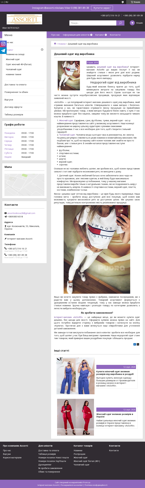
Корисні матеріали (12, 457)
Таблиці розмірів (13, 114)
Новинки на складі (15, 54)
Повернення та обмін (16, 92)
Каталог (99, 34)
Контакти (115, 34)
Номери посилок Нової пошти (53, 457)
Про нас (55, 34)
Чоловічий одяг (67, 134)
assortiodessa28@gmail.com (21, 213)
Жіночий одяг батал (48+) (87, 461)
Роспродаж (79, 454)
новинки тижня (13, 74)
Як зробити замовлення (50, 468)
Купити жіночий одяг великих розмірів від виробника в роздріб (115, 372)
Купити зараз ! (102, 7)
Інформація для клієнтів (76, 34)
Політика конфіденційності (96, 485)
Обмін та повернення (49, 471)
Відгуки (8, 99)
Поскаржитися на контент (72, 485)
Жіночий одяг (13, 59)
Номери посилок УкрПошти (52, 461)
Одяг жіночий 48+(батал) (19, 64)
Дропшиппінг (44, 464)
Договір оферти (60, 41)
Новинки (78, 450)
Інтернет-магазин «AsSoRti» (69, 317)
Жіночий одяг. (66, 120)
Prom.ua (86, 482)
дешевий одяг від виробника (112, 66)
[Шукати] (120, 23)
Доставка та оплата (15, 84)
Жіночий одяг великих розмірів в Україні (114, 415)
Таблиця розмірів (47, 454)
